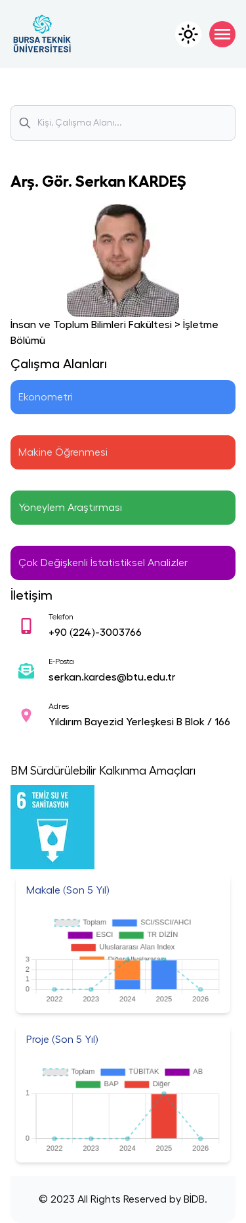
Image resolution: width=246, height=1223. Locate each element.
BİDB (193, 1199)
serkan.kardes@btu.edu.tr (112, 677)
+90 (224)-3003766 (95, 632)
